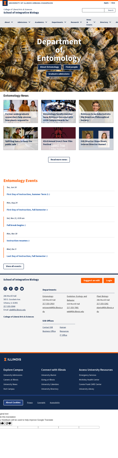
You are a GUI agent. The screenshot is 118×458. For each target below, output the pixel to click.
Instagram (5, 288)
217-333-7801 (73, 307)
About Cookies (13, 402)
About (7, 22)
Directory (104, 22)
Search (110, 10)
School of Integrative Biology (21, 12)
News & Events (89, 22)
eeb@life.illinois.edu (75, 311)
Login (109, 280)
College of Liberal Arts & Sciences (18, 9)
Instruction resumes (17, 240)
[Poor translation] (8, 423)
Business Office (49, 331)
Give (113, 3)
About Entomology (49, 67)
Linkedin (16, 288)
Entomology (48, 296)
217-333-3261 (102, 303)
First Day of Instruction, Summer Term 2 (27, 194)
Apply (106, 3)
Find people (72, 67)
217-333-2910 (48, 303)
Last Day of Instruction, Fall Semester (26, 256)
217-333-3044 (9, 306)
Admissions (22, 22)
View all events (13, 266)
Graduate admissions (59, 74)
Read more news (59, 159)
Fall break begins (15, 225)
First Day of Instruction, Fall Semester (26, 209)
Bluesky (21, 288)
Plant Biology (102, 296)
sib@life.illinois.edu (17, 309)
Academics (39, 22)
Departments (57, 22)
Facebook (10, 288)
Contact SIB (48, 327)
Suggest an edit (92, 280)
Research (75, 22)
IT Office (63, 335)
